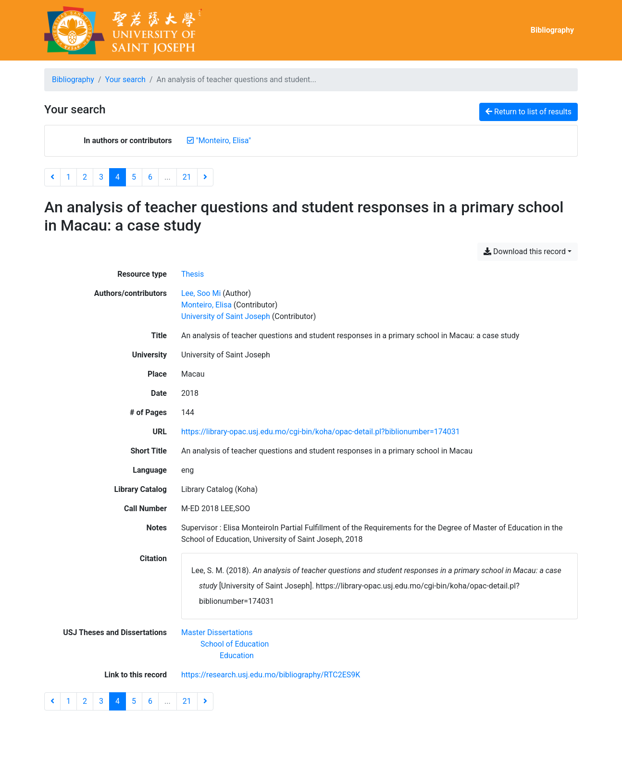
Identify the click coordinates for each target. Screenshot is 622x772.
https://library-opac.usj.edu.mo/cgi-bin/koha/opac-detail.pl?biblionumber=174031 (320, 431)
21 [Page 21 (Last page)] (187, 177)
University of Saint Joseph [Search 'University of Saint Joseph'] (225, 316)
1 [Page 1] (68, 177)
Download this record (525, 251)
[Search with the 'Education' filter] (237, 655)
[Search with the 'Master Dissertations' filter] (217, 632)
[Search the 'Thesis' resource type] (192, 274)
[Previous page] (52, 177)
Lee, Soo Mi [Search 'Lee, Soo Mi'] (201, 293)
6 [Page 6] (150, 177)
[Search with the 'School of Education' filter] (234, 644)
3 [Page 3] (101, 177)
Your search (125, 79)
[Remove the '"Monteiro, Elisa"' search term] (223, 140)
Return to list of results (528, 111)
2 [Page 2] (85, 177)
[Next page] (205, 177)
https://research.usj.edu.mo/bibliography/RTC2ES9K (270, 674)
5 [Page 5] (134, 177)
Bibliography (552, 30)
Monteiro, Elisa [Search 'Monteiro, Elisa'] (206, 304)
